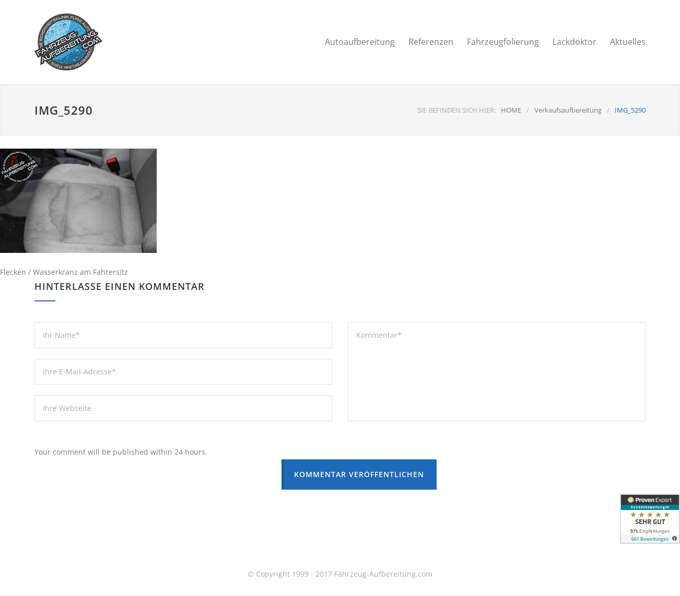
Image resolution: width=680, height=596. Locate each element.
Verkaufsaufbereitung (568, 110)
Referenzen (430, 41)
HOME (511, 110)
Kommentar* (497, 371)
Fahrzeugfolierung (503, 41)
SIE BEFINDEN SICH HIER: (456, 110)
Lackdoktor (574, 41)
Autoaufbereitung (360, 41)
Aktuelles (628, 41)
